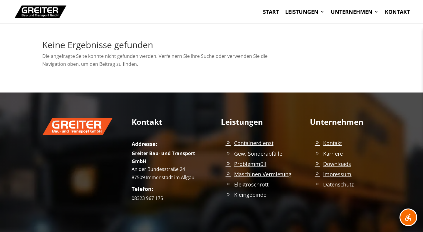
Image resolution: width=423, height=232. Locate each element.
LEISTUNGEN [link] (301, 12)
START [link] (271, 12)
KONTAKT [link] (397, 12)
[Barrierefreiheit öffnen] (408, 217)
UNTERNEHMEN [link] (351, 12)
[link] (40, 11)
